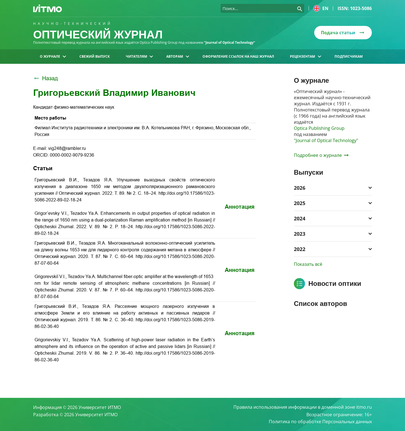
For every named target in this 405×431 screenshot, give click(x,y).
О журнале (53, 56)
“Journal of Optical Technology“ (230, 42)
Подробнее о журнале (321, 155)
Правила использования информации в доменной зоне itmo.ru (302, 407)
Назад (45, 78)
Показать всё (308, 264)
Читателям (139, 56)
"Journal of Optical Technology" (326, 140)
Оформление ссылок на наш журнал (238, 56)
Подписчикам (349, 56)
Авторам (177, 56)
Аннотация (240, 207)
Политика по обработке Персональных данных (320, 421)
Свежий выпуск (94, 56)
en (320, 8)
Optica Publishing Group (319, 128)
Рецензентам (305, 56)
